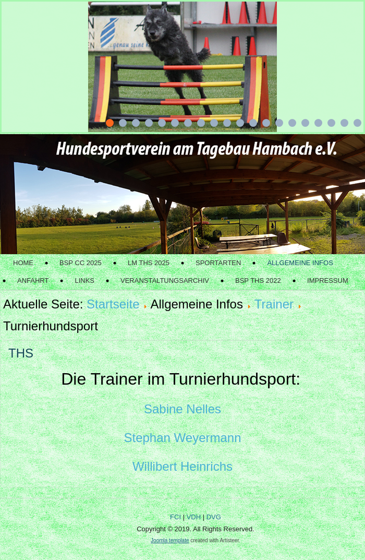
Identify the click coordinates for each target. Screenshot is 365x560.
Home (23, 263)
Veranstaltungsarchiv (164, 280)
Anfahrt (32, 280)
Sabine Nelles (182, 409)
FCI (175, 517)
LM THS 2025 (148, 263)
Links (84, 280)
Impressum (327, 280)
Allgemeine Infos (300, 263)
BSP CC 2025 (80, 263)
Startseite (113, 304)
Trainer (274, 304)
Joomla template (170, 540)
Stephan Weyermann (182, 438)
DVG (213, 517)
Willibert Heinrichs (182, 466)
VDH (194, 517)
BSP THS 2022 (258, 280)
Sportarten (218, 263)
